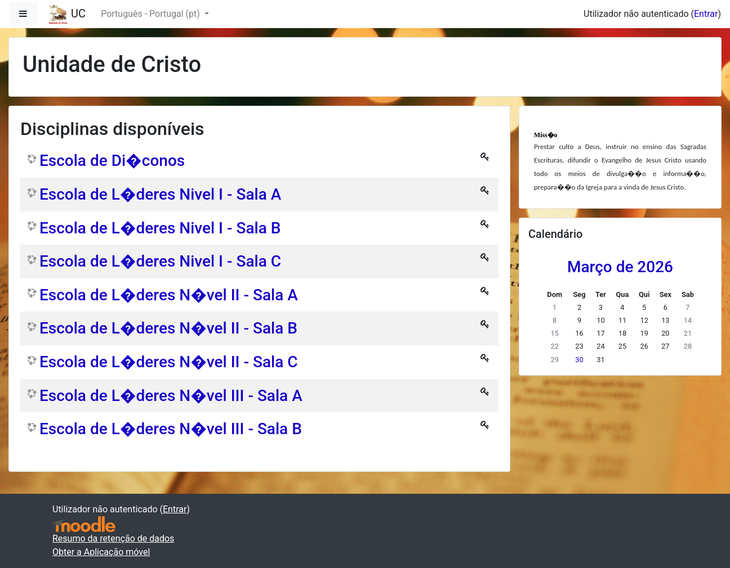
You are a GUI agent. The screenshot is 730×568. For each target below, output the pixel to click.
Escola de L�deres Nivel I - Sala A (160, 194)
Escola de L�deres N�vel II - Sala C (168, 362)
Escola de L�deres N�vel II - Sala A (168, 295)
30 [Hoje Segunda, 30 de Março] (579, 359)
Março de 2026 (620, 267)
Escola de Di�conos (112, 160)
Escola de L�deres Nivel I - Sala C (160, 261)
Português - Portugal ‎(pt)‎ (151, 13)
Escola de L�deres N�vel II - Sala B (168, 328)
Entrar (706, 13)
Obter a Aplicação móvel (101, 552)
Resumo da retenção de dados (113, 538)
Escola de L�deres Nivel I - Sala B (160, 228)
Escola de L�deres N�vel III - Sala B (170, 429)
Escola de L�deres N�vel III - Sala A (170, 395)
